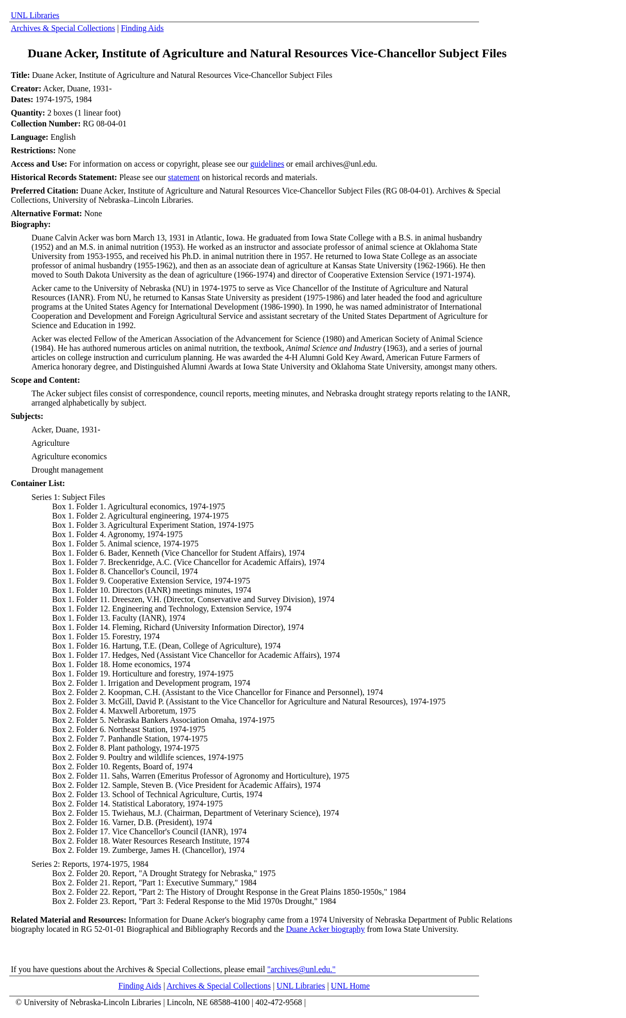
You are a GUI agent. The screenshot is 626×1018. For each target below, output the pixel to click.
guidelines (267, 163)
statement (184, 177)
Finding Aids (142, 28)
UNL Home (350, 985)
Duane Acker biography (325, 929)
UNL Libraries (35, 15)
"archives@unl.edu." (301, 969)
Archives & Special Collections (63, 28)
